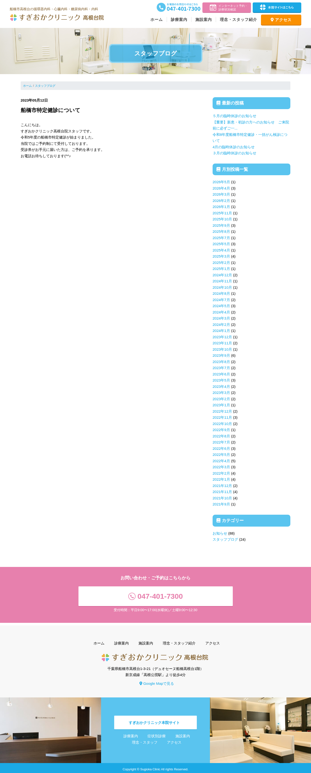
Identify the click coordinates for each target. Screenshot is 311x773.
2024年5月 (221, 306)
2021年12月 (222, 486)
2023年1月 (221, 405)
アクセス (281, 20)
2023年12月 (222, 337)
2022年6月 (221, 448)
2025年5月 (221, 244)
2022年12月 (222, 411)
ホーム (156, 19)
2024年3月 (221, 318)
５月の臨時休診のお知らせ (234, 116)
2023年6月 (221, 374)
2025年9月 (221, 225)
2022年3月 (221, 467)
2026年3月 (221, 194)
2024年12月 (222, 275)
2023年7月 (221, 368)
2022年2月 (221, 473)
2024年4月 (221, 312)
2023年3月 (221, 393)
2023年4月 (221, 386)
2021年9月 (221, 504)
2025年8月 (221, 231)
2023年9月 (221, 355)
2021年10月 (222, 498)
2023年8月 (221, 362)
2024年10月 (222, 287)
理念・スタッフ (144, 740)
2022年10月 (222, 424)
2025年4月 (221, 250)
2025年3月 (221, 256)
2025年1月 (221, 269)
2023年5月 (221, 380)
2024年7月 (221, 300)
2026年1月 (221, 207)
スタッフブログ (45, 85)
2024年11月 (222, 281)
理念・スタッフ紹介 (238, 19)
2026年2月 (221, 201)
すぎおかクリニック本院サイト (154, 720)
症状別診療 (157, 733)
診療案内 (179, 19)
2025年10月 (222, 219)
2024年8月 (221, 293)
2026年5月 (221, 182)
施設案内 (203, 19)
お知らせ (220, 533)
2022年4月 (221, 461)
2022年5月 (221, 454)
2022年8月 (221, 436)
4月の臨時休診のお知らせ (234, 147)
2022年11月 (222, 417)
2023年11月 (222, 343)
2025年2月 (221, 263)
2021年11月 (222, 492)
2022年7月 (221, 442)
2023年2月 (221, 399)
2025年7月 (221, 238)
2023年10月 (222, 349)
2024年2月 (221, 324)
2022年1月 (221, 479)
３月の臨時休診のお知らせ (234, 153)
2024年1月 (221, 331)
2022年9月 (221, 430)
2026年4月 (221, 188)
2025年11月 (222, 213)
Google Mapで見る (156, 681)
